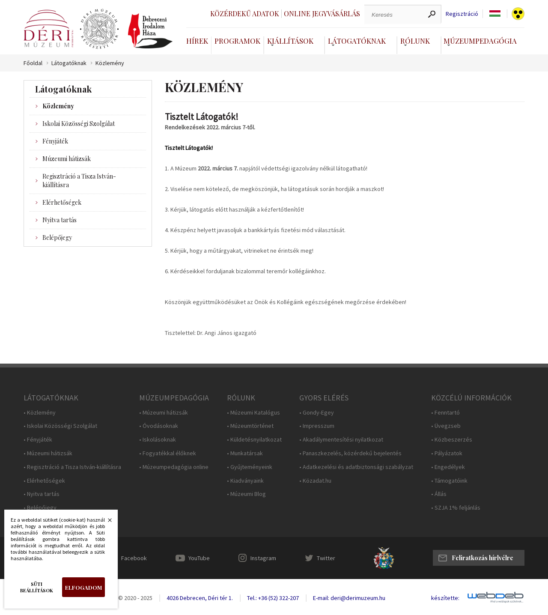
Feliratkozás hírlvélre (482, 558)
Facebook (134, 558)
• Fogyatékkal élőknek (167, 453)
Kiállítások (290, 40)
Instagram (263, 558)
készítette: (445, 598)
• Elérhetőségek (44, 480)
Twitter (326, 558)
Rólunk (415, 40)
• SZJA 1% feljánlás (455, 507)
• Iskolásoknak (157, 439)
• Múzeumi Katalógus (253, 412)
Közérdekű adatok (244, 13)
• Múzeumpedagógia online (173, 467)
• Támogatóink (449, 480)
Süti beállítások (36, 587)
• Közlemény (40, 412)
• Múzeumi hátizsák (48, 453)
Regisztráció (462, 14)
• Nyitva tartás (42, 494)
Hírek (197, 40)
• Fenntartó (445, 412)
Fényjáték (55, 141)
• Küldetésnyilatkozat (254, 439)
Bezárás (105, 522)
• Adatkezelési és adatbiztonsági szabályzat (356, 467)
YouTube (199, 558)
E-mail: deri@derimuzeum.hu (349, 598)
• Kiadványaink (245, 480)
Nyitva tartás (59, 220)
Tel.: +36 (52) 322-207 (273, 598)
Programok (237, 40)
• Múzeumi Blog (246, 494)
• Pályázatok (446, 453)
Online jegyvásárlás (322, 13)
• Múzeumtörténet (250, 426)
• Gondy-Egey (316, 412)
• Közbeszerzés (451, 439)
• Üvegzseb (446, 426)
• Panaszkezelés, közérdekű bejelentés (350, 453)
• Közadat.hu (315, 480)
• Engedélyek (448, 467)
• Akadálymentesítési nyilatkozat (341, 439)
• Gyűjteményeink (249, 467)
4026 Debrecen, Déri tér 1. (200, 598)
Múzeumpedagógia (480, 40)
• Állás (439, 494)
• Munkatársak (245, 453)
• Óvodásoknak (158, 426)
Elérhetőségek (61, 202)
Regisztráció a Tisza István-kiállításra (79, 180)
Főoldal (33, 63)
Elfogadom (83, 587)
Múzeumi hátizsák (66, 159)
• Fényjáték (38, 439)
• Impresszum (316, 426)
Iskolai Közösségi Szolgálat (78, 123)
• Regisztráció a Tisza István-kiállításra (72, 467)
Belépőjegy (57, 237)
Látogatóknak (357, 40)
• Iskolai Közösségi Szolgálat (60, 426)
